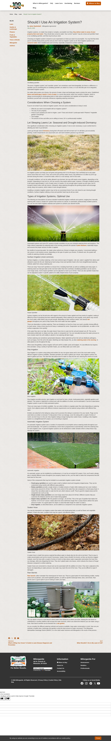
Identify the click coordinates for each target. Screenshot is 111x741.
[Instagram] (86, 684)
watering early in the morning (86, 340)
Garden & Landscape (13, 28)
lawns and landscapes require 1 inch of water (42, 94)
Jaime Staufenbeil (35, 26)
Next (101, 641)
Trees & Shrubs (15, 40)
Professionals (85, 668)
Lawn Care (59, 3)
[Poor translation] (7, 698)
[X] (12, 638)
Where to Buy (93, 3)
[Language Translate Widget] (42, 668)
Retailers (83, 665)
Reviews (77, 3)
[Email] (18, 638)
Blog (34, 8)
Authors (12, 45)
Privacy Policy (43, 680)
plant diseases (82, 245)
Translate (45, 670)
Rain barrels (31, 576)
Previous (11, 641)
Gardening (68, 3)
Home (11, 14)
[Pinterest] (15, 638)
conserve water (32, 43)
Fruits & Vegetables (13, 36)
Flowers (12, 32)
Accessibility (61, 671)
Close (98, 738)
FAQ (51, 3)
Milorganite (13, 43)
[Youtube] (99, 684)
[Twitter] (95, 684)
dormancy (46, 131)
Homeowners (85, 662)
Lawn (20, 14)
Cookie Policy (53, 680)
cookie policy (66, 738)
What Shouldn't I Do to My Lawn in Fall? (90, 643)
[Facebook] (9, 638)
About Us (60, 665)
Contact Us (60, 668)
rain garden (60, 623)
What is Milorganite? (40, 3)
